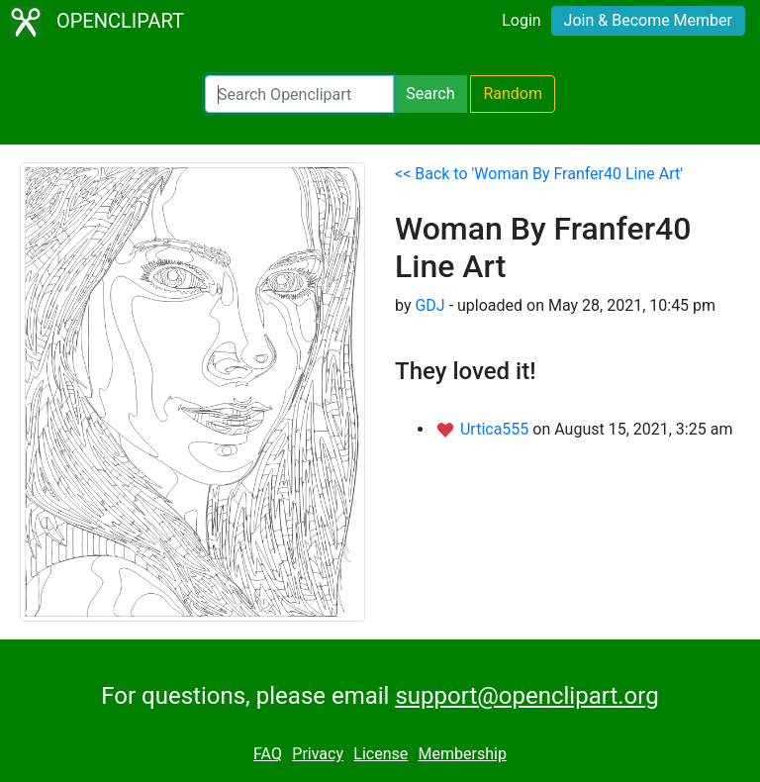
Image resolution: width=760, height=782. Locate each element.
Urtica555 (496, 429)
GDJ (429, 305)
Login (521, 20)
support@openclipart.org (526, 696)
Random (512, 93)
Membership (463, 753)
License (380, 753)
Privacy (317, 753)
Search (430, 93)
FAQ (267, 753)
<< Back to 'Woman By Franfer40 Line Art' (539, 173)
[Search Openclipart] (299, 94)
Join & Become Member (648, 20)
